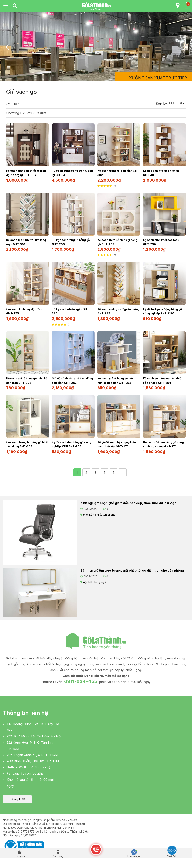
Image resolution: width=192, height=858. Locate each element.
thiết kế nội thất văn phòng (99, 512)
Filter (12, 104)
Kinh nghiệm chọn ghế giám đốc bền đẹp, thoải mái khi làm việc (128, 501)
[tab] (15, 6)
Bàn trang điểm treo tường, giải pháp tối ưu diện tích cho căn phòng (132, 568)
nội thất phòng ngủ (94, 580)
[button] (177, 103)
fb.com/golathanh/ (34, 771)
